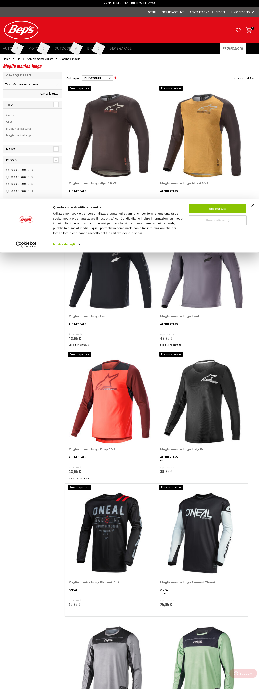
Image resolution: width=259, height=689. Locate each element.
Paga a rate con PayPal (211, 608)
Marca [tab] (11, 149)
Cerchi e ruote (141, 608)
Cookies (202, 628)
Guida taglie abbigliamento (149, 634)
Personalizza (217, 21)
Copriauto (74, 614)
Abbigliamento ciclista (40, 59)
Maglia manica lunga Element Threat (229, 231)
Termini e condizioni (209, 614)
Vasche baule (76, 628)
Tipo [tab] (9, 104)
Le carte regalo (12, 614)
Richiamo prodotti (208, 641)
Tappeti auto (75, 634)
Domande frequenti (209, 601)
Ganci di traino (141, 614)
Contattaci (203, 594)
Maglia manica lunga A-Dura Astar (86, 411)
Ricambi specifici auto (146, 594)
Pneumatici (139, 601)
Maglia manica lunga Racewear (229, 411)
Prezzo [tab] (11, 160)
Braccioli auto (76, 648)
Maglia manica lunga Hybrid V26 (84, 321)
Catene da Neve (78, 608)
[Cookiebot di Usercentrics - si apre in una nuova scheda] (26, 45)
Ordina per (73, 78)
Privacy (201, 621)
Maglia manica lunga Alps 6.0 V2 (84, 142)
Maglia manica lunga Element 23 (180, 411)
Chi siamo (9, 594)
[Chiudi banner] (252, 8)
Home (6, 59)
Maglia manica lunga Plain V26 (180, 321)
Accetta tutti (218, 10)
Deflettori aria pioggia (81, 621)
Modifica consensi (208, 634)
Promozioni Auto (13, 621)
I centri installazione (15, 608)
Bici (19, 59)
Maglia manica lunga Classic (132, 411)
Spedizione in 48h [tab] (18, 216)
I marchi (72, 594)
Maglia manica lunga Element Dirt (180, 231)
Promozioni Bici (12, 634)
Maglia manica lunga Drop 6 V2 (84, 231)
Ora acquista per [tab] (19, 75)
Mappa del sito (12, 641)
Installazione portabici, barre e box (154, 628)
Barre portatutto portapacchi (85, 601)
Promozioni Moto (13, 628)
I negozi (8, 601)
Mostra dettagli (64, 45)
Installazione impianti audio (149, 621)
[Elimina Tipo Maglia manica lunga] (58, 84)
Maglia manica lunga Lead (180, 142)
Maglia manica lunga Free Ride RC (132, 501)
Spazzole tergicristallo (81, 641)
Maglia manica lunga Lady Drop (132, 231)
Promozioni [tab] (14, 205)
